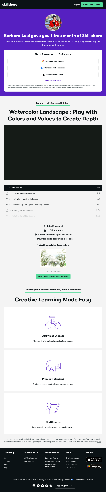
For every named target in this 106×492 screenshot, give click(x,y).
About (6, 458)
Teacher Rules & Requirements (50, 465)
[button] (92, 4)
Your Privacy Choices (63, 479)
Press (6, 464)
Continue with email (53, 80)
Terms (49, 480)
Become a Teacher (51, 458)
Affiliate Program (30, 458)
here (99, 442)
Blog (5, 468)
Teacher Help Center (52, 461)
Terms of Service (36, 85)
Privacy (41, 480)
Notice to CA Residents (84, 480)
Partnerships (28, 461)
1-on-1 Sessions (71, 464)
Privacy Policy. (78, 87)
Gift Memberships (72, 458)
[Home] (9, 4)
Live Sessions (70, 468)
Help (34, 480)
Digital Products (71, 461)
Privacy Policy (48, 85)
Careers (7, 461)
